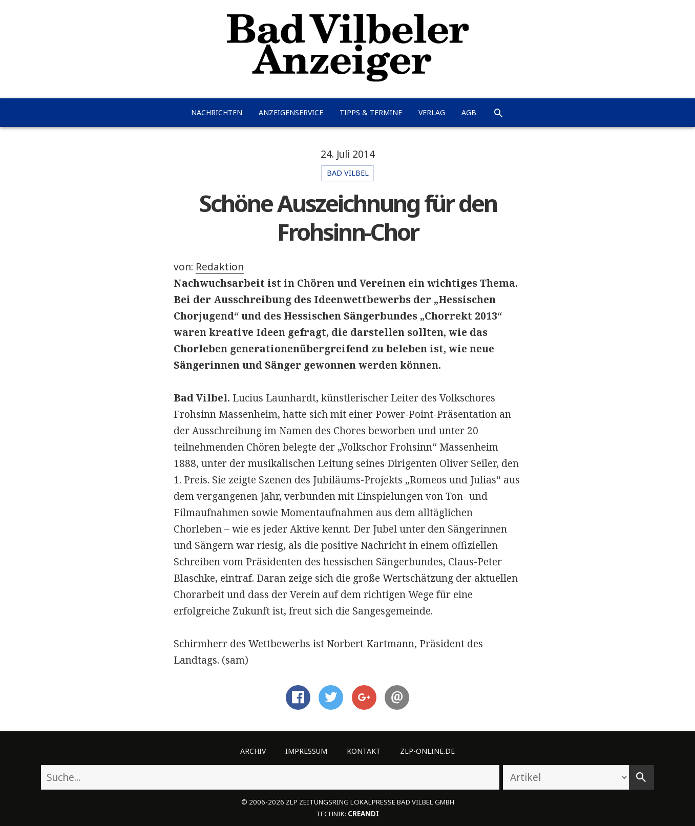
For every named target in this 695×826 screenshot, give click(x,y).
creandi (363, 813)
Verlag (431, 112)
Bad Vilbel (348, 173)
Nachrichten (216, 112)
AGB (468, 112)
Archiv (253, 751)
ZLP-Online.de (427, 751)
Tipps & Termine (371, 112)
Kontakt (364, 751)
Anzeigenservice (291, 112)
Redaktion (220, 266)
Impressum (306, 751)
